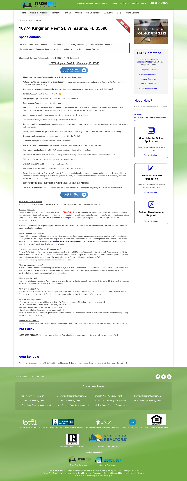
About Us (108, 13)
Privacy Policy (21, 377)
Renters (56, 13)
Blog (119, 13)
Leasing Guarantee (148, 79)
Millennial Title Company (108, 465)
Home (23, 13)
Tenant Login (130, 3)
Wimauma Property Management (147, 400)
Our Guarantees (93, 13)
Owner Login (117, 3)
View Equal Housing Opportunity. (156, 427)
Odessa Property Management (32, 400)
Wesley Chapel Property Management (111, 405)
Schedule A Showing (84, 3)
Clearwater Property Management (71, 396)
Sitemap (40, 377)
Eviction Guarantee (149, 88)
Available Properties (39, 13)
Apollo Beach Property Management (110, 400)
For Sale (67, 13)
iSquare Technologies (105, 476)
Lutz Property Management (69, 400)
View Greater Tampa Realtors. (107, 446)
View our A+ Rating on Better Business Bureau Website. (63, 427)
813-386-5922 (158, 3)
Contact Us (142, 3)
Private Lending (132, 13)
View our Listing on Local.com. (30, 427)
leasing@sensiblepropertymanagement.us (80, 217)
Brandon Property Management (108, 396)
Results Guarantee (148, 74)
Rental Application (102, 3)
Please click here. (151, 155)
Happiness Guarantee (150, 70)
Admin (32, 377)
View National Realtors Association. (72, 446)
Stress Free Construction (79, 465)
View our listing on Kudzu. (132, 427)
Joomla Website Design (88, 476)
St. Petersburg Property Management (35, 405)
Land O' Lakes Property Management (73, 405)
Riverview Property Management (147, 396)
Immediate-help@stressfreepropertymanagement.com (151, 117)
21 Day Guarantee (148, 84)
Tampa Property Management (31, 396)
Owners (78, 13)
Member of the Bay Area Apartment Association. (103, 427)
